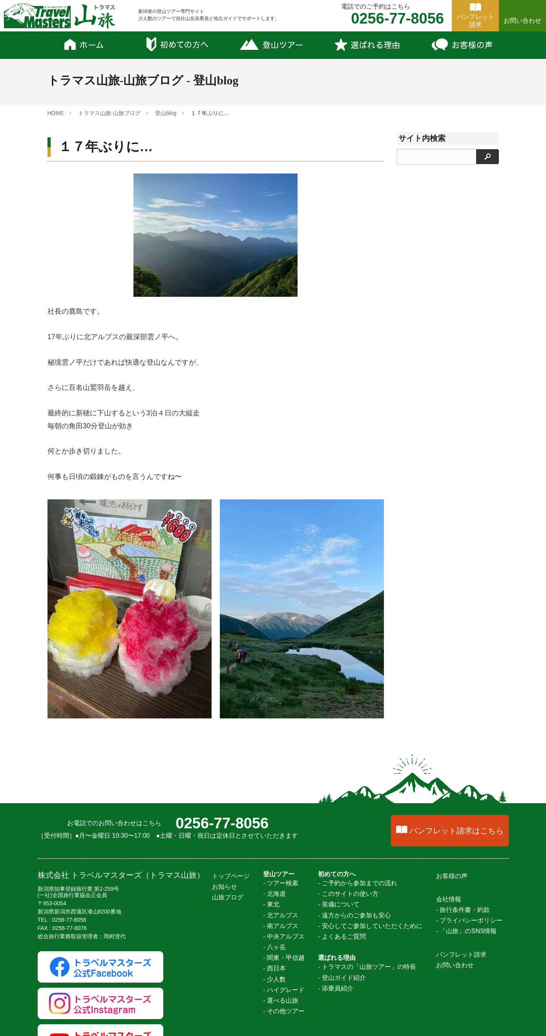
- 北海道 (274, 893)
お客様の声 (451, 876)
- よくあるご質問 (342, 936)
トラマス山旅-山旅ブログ (109, 113)
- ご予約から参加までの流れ (357, 883)
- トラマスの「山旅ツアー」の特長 (367, 966)
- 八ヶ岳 (274, 947)
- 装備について (339, 904)
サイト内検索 (422, 138)
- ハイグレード (284, 990)
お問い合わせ (522, 20)
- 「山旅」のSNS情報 (466, 931)
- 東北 (271, 904)
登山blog (165, 113)
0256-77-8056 (222, 823)
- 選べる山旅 (280, 1000)
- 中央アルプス (284, 936)
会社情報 (448, 899)
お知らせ (224, 886)
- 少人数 (274, 979)
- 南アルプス (280, 926)
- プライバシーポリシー (469, 920)
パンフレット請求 (461, 954)
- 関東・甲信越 (284, 957)
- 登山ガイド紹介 (342, 977)
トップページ (231, 876)
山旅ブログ (227, 897)
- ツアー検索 (280, 883)
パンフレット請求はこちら (456, 830)
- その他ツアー (284, 1011)
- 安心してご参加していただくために (370, 926)
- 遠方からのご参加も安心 (354, 915)
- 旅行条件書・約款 (463, 909)
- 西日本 (274, 968)
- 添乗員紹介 (335, 988)
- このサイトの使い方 (348, 893)
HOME (55, 113)
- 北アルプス (280, 915)
